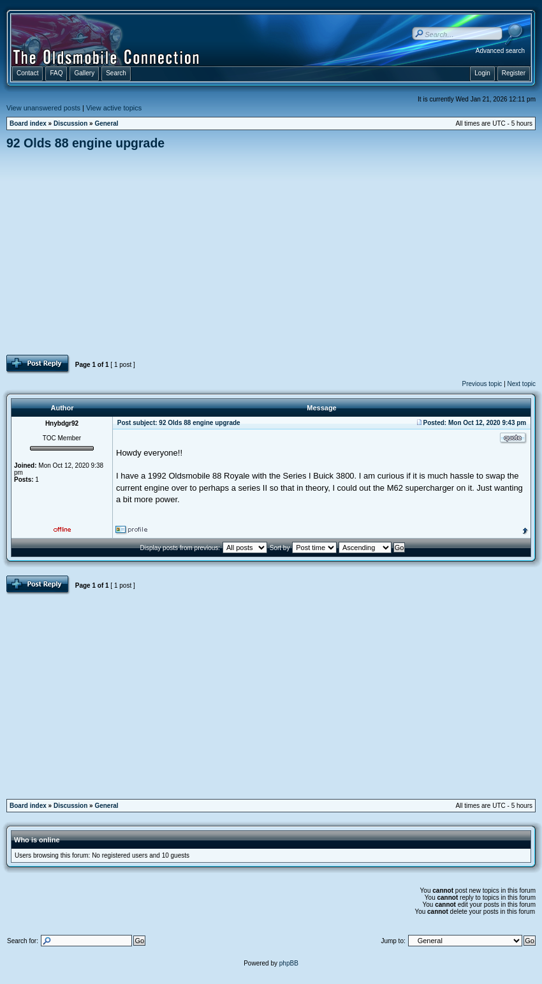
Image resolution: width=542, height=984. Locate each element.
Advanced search (500, 50)
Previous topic (482, 383)
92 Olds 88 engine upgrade (85, 143)
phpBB (288, 963)
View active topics (114, 108)
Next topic (522, 383)
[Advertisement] (271, 252)
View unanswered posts (43, 108)
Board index (28, 123)
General (106, 123)
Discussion (70, 123)
